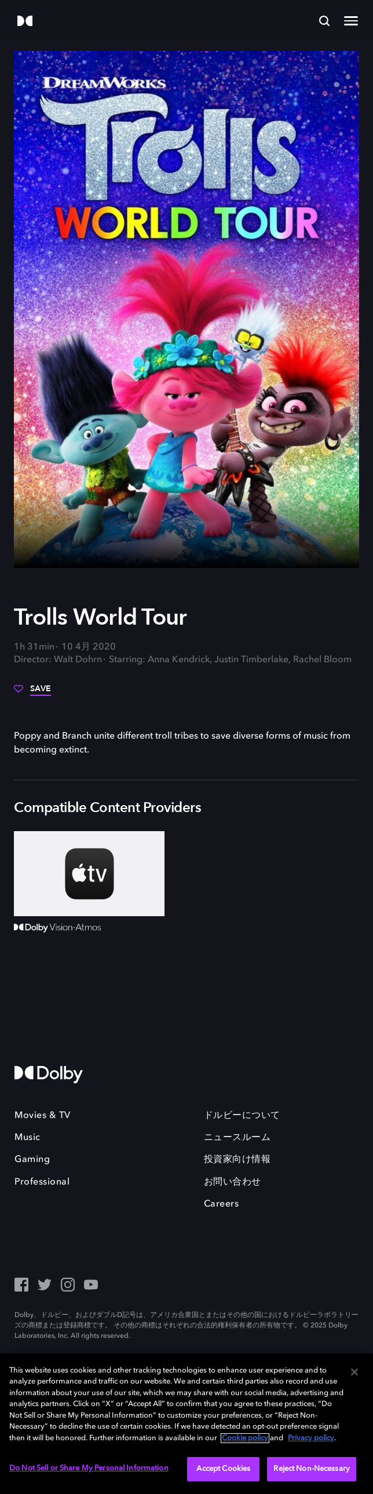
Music (27, 1137)
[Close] (354, 1372)
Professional (42, 1182)
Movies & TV (42, 1115)
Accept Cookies (223, 1469)
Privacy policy (311, 1438)
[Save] (32, 693)
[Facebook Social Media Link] (21, 1286)
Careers (221, 1204)
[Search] (324, 21)
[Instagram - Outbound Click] (68, 1286)
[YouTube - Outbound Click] (91, 1286)
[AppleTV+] (89, 873)
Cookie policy (245, 1438)
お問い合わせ (232, 1182)
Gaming (32, 1159)
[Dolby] (25, 21)
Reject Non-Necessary (311, 1469)
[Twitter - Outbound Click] (45, 1286)
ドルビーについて (242, 1115)
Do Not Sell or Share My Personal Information (89, 1468)
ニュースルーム (237, 1137)
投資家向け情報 (237, 1159)
